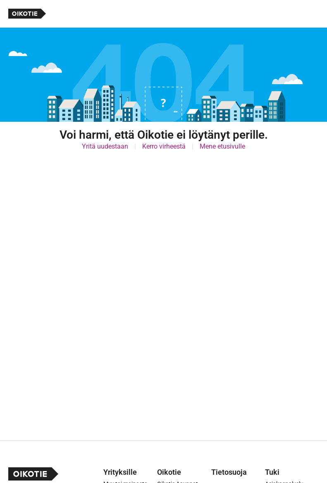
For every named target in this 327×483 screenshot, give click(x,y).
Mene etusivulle (222, 146)
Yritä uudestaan (105, 146)
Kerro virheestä (164, 146)
